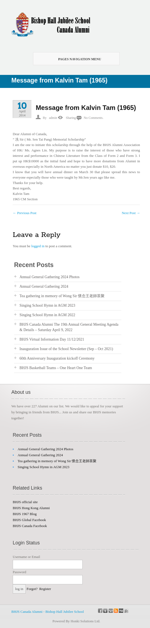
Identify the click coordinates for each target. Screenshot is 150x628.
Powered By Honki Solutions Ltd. (76, 621)
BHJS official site (25, 502)
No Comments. (93, 118)
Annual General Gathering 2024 (43, 286)
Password (19, 572)
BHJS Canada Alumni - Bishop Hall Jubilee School (47, 612)
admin (53, 118)
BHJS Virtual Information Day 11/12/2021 (51, 339)
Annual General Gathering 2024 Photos (49, 277)
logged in (37, 246)
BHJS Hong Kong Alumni (31, 508)
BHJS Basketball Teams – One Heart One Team (55, 368)
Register (45, 589)
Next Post (131, 213)
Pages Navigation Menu (73, 59)
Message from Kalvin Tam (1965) (86, 107)
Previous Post (24, 213)
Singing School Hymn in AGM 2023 (47, 305)
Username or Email (26, 557)
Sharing (71, 118)
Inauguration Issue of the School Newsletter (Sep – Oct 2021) (66, 349)
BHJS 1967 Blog (25, 514)
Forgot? (32, 589)
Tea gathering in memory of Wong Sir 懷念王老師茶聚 (62, 296)
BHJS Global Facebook (29, 520)
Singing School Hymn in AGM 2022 (47, 315)
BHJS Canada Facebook (30, 526)
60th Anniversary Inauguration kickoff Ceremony (56, 358)
